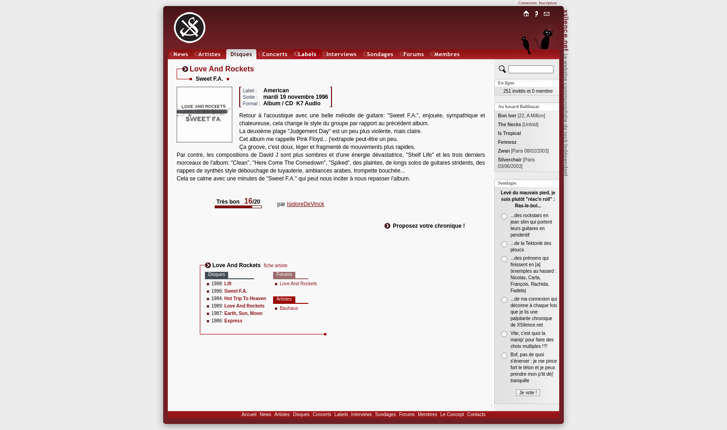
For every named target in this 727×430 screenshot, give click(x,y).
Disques (301, 414)
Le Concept (452, 414)
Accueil (249, 414)
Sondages (385, 414)
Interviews (361, 414)
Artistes (282, 414)
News (265, 414)
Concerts (321, 414)
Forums (407, 414)
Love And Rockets (298, 283)
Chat (547, 63)
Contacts (476, 414)
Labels (341, 414)
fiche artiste (275, 265)
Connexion (527, 2)
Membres (427, 414)
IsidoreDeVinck (305, 204)
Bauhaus (289, 308)
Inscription (548, 2)
